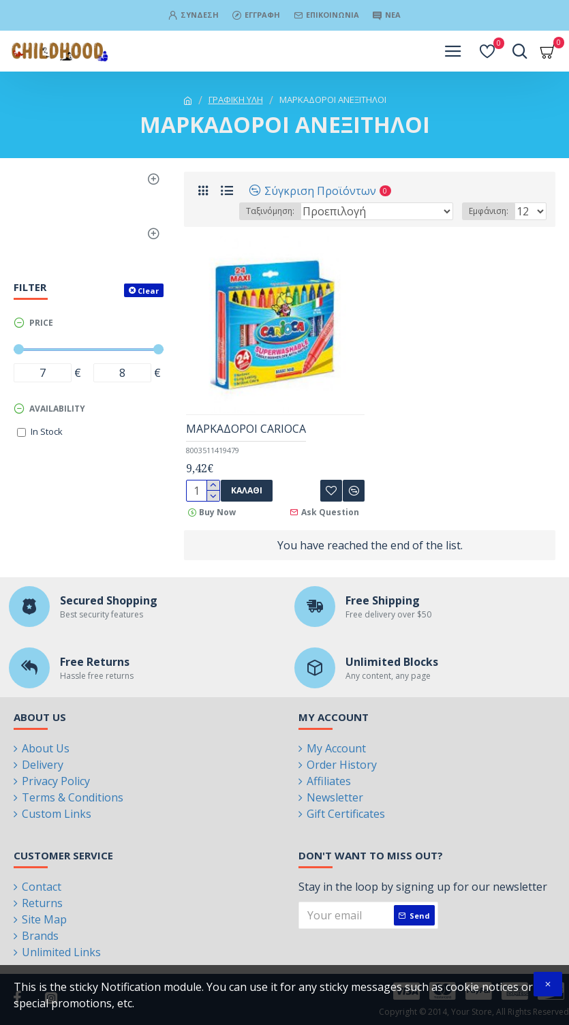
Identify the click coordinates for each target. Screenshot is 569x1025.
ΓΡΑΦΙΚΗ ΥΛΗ (236, 99)
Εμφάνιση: (488, 211)
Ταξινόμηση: (270, 211)
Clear (148, 291)
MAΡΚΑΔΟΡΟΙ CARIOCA (246, 429)
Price (41, 322)
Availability (57, 408)
